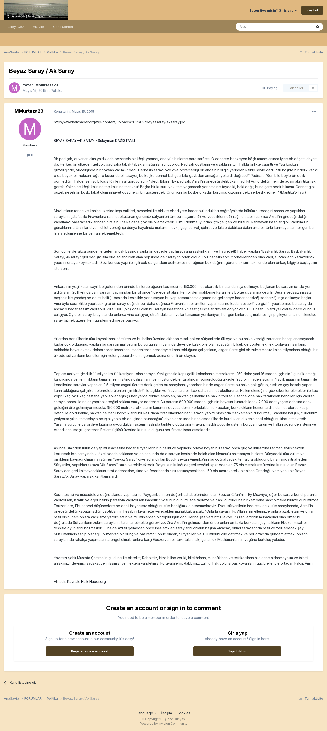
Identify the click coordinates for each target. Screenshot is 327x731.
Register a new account (89, 651)
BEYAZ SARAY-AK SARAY (74, 140)
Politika (56, 90)
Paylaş (269, 88)
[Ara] (261, 27)
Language (146, 713)
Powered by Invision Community (163, 723)
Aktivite (38, 27)
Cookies (183, 713)
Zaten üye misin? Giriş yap (273, 10)
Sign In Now (237, 651)
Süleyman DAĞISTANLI (116, 140)
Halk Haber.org (93, 581)
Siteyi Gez (16, 27)
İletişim (166, 713)
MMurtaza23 (46, 85)
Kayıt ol (312, 10)
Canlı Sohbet (63, 27)
